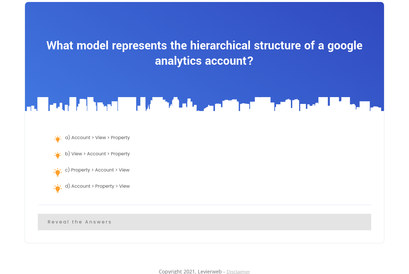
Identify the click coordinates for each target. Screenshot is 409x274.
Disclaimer (238, 267)
